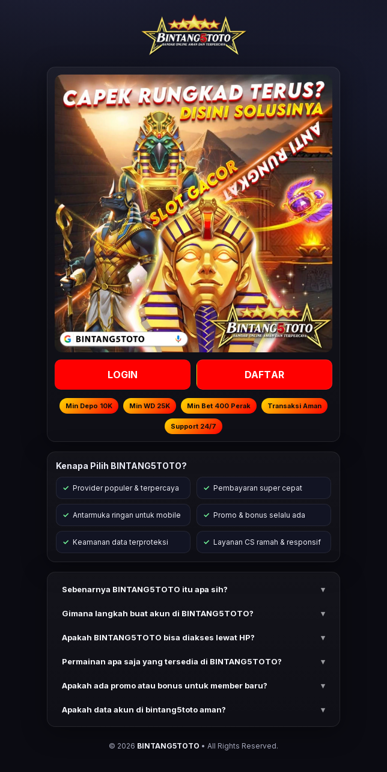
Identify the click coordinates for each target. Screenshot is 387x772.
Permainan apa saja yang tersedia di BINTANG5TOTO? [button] (172, 661)
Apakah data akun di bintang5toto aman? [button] (144, 709)
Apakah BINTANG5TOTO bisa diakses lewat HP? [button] (158, 637)
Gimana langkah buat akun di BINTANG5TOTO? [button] (158, 613)
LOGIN (123, 375)
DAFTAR (264, 375)
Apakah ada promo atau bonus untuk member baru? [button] (164, 685)
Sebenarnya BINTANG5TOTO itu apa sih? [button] (145, 589)
